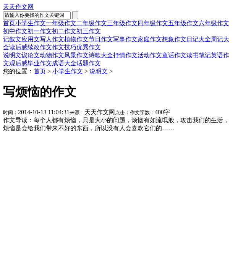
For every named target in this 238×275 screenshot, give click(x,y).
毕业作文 (40, 63)
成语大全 (64, 63)
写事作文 (125, 39)
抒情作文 (125, 55)
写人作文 (52, 39)
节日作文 (101, 39)
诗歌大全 (101, 55)
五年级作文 (183, 23)
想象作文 (174, 39)
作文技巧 (64, 47)
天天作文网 (18, 6)
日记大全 (198, 39)
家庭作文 (150, 39)
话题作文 (88, 63)
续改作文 (40, 47)
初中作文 (15, 31)
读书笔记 (198, 55)
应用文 (30, 39)
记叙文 (12, 39)
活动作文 (150, 55)
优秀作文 (88, 47)
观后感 (18, 63)
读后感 (18, 47)
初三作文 (88, 31)
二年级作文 (91, 23)
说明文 (12, 55)
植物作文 (76, 39)
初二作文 (64, 31)
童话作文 (174, 55)
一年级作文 (61, 23)
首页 (9, 23)
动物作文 (52, 55)
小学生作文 (30, 23)
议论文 (30, 55)
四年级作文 (153, 23)
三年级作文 (122, 23)
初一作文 (40, 31)
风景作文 (76, 55)
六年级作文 (214, 23)
